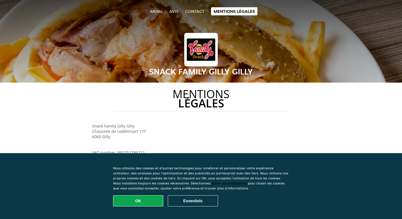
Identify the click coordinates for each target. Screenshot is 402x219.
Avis (173, 11)
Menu (156, 11)
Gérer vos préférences (229, 183)
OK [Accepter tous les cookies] (138, 201)
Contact (194, 11)
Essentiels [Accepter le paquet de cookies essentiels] (192, 201)
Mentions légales (234, 11)
